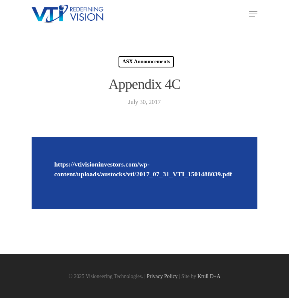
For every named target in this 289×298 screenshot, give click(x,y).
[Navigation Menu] (253, 14)
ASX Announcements (146, 61)
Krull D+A (209, 276)
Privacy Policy (162, 276)
